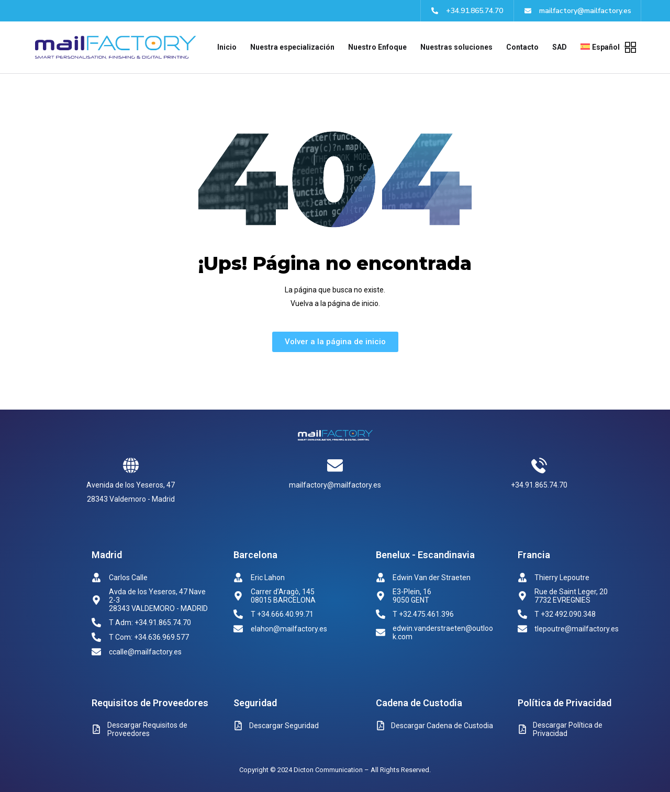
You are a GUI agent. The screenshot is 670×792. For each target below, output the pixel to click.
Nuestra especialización (292, 47)
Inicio (227, 47)
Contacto (522, 47)
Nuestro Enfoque (377, 47)
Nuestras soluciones (456, 47)
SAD (559, 47)
